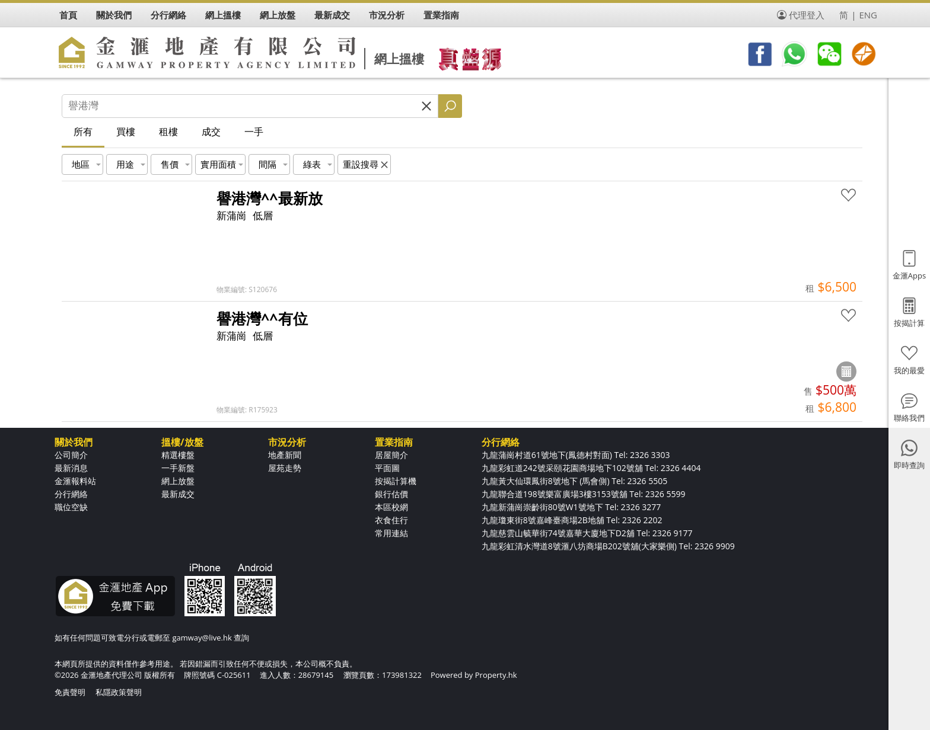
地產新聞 (284, 454)
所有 (83, 131)
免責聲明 (70, 692)
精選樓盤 (178, 454)
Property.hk (496, 675)
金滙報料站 (75, 480)
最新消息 (71, 467)
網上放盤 (178, 480)
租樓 (168, 131)
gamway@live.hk (201, 637)
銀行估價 (391, 494)
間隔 (267, 164)
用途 (125, 164)
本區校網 (391, 507)
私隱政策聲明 (118, 692)
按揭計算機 (395, 480)
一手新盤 (178, 467)
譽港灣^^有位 (262, 318)
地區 (81, 164)
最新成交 (178, 494)
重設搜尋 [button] (360, 164)
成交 (211, 131)
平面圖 (387, 467)
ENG (868, 15)
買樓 (125, 131)
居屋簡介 (391, 454)
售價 (170, 164)
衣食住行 (391, 520)
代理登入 (806, 15)
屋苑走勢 (284, 467)
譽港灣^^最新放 (269, 198)
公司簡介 (71, 454)
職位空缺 (71, 507)
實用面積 (218, 164)
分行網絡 (71, 494)
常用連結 (391, 533)
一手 (253, 131)
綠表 (312, 164)
